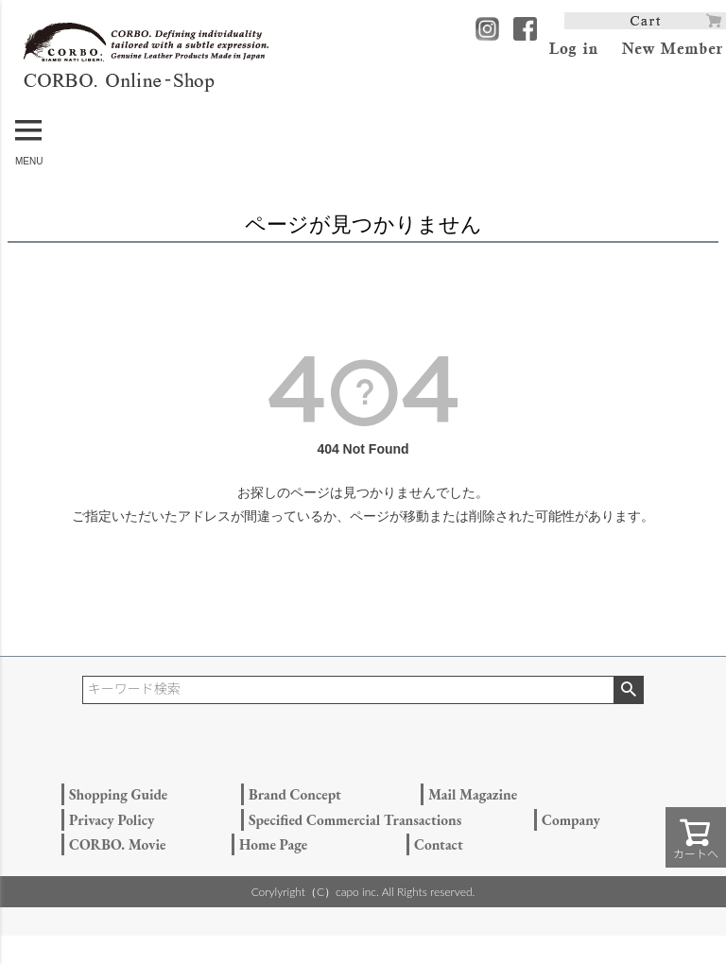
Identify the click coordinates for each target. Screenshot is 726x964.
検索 (628, 690)
